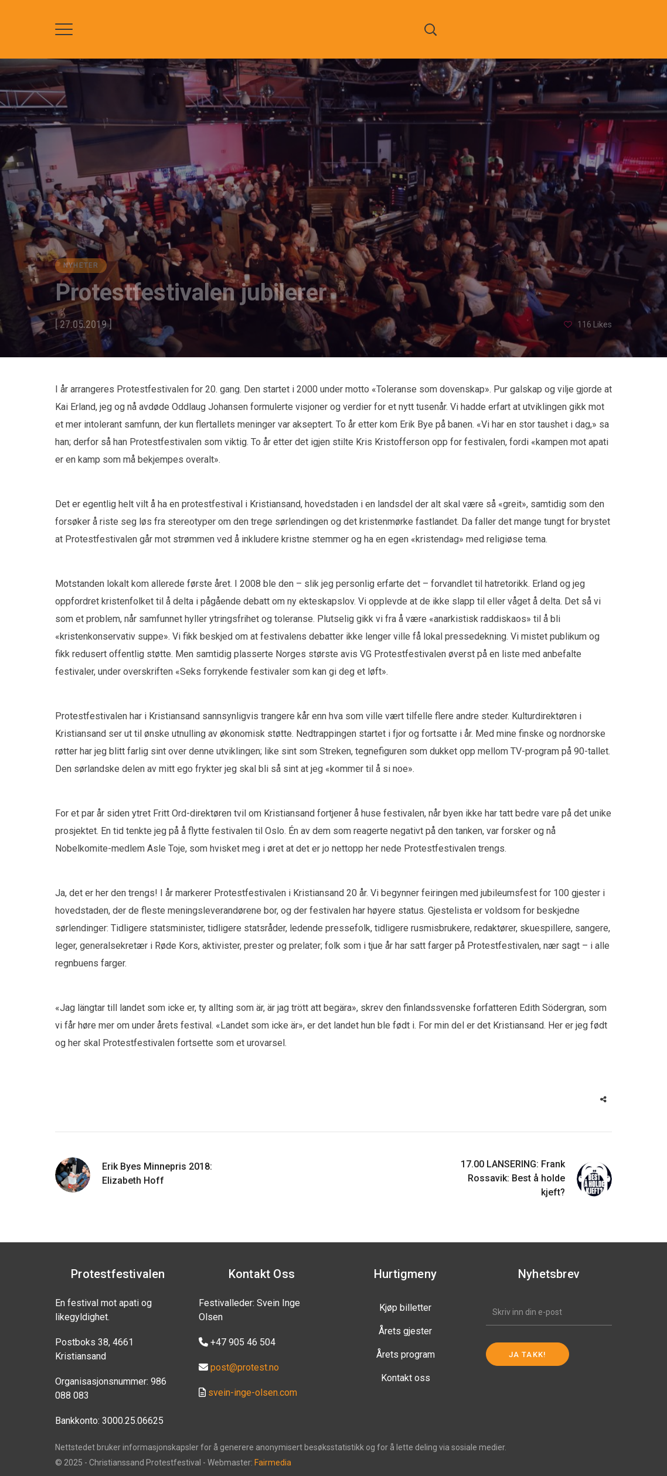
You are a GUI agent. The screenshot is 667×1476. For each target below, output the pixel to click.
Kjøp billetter (405, 1307)
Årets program (405, 1354)
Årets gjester (405, 1331)
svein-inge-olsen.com (252, 1392)
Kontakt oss (405, 1377)
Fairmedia (272, 1462)
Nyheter (80, 265)
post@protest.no (244, 1367)
